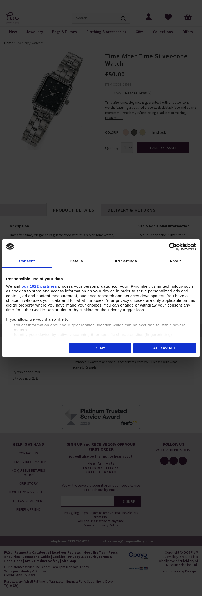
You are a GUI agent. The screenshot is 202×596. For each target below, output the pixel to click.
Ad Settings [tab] (126, 261)
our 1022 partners (39, 286)
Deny (99, 348)
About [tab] (175, 261)
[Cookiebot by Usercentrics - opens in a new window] (173, 247)
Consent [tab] (27, 261)
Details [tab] (76, 261)
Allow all (164, 348)
